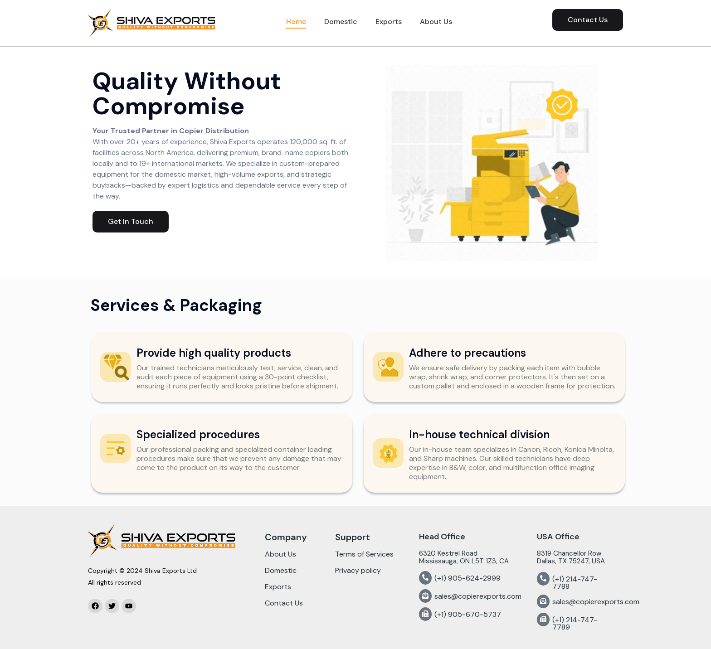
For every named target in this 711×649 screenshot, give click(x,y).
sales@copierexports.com (477, 596)
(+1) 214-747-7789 (574, 623)
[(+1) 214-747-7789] (543, 619)
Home (296, 21)
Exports (388, 21)
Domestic (340, 21)
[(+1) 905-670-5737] (425, 614)
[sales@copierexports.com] (425, 596)
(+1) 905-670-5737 (467, 614)
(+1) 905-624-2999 (467, 578)
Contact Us (284, 603)
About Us (436, 21)
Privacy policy (358, 570)
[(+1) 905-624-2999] (425, 578)
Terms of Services (364, 554)
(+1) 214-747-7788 (574, 582)
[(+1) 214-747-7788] (543, 579)
